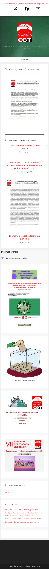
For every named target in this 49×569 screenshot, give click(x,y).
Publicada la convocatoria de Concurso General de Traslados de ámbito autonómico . (24, 165)
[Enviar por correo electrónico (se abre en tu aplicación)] (36, 9)
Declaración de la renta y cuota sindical (24, 147)
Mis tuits (8, 492)
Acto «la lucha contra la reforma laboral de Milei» (24, 519)
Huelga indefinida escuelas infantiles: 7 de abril (23, 513)
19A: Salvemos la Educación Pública (19, 516)
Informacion (34, 69)
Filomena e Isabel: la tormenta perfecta (24, 237)
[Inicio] (2, 3)
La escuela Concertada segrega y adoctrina (22, 522)
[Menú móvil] (24, 59)
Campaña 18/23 (24, 325)
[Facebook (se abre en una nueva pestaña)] (26, 9)
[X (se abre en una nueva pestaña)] (14, 9)
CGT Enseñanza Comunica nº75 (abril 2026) (22, 510)
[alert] (24, 258)
